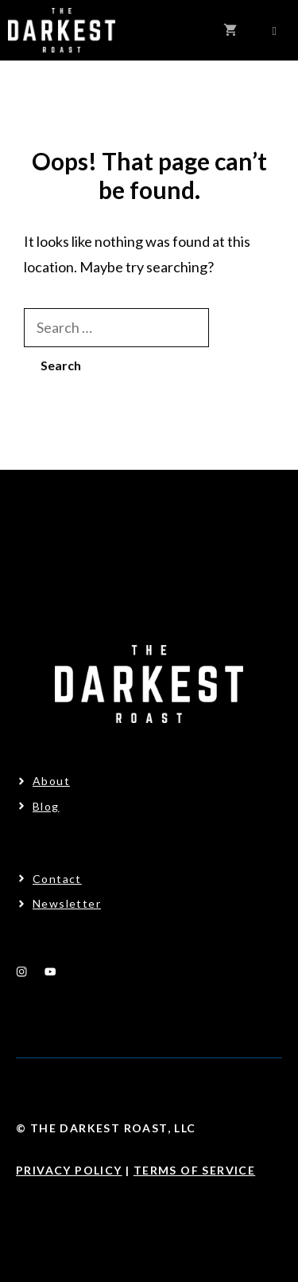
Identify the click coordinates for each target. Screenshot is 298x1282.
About (51, 781)
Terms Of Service (194, 1170)
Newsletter (67, 903)
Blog (46, 806)
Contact (57, 878)
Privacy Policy (69, 1170)
